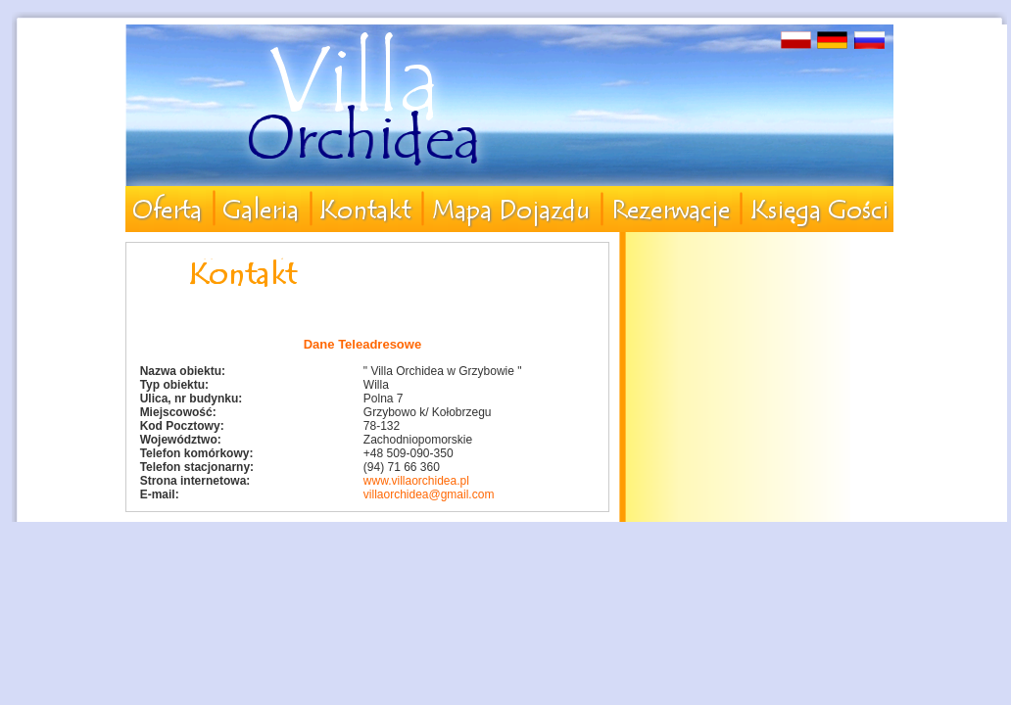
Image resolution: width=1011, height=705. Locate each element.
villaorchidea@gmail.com (429, 494)
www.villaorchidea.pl (416, 481)
